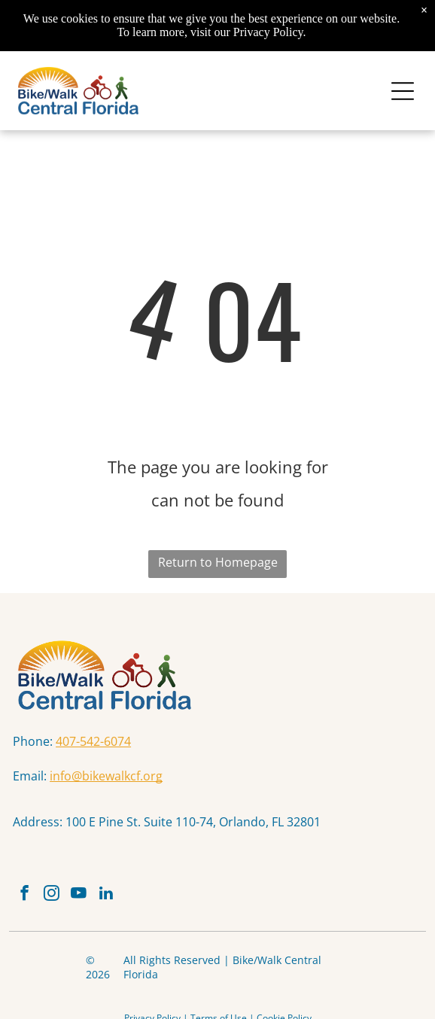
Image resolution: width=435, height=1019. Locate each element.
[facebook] (24, 894)
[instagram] (51, 894)
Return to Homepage (218, 562)
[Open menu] (402, 91)
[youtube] (78, 894)
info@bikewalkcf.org (106, 776)
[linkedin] (105, 894)
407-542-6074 (93, 741)
